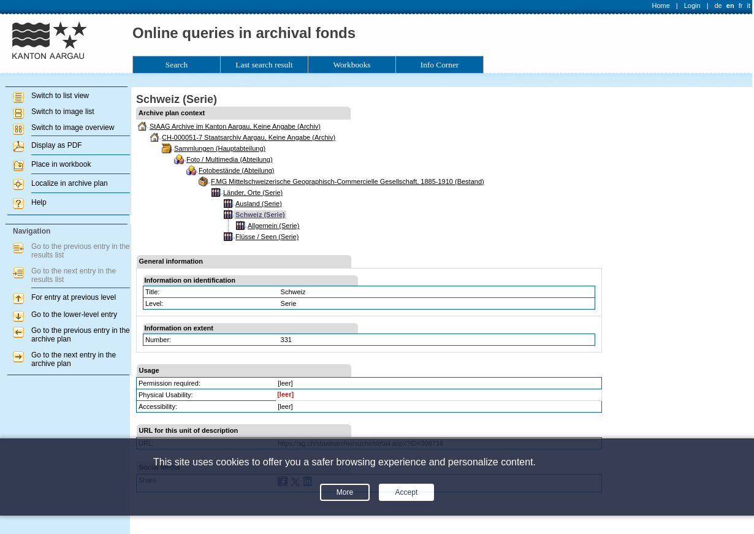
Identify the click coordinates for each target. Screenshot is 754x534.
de (718, 5)
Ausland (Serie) (258, 203)
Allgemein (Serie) (273, 225)
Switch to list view (60, 95)
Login (692, 5)
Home (661, 5)
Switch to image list (62, 111)
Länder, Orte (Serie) (253, 192)
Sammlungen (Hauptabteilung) (219, 148)
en (730, 5)
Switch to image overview (72, 127)
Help (39, 202)
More (345, 492)
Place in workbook (61, 164)
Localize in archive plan (69, 183)
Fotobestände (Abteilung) (237, 170)
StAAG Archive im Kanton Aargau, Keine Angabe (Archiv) (235, 126)
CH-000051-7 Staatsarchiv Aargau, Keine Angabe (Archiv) (248, 137)
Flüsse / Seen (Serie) (267, 236)
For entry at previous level (73, 297)
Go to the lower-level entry (74, 314)
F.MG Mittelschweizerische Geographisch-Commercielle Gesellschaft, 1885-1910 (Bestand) (347, 181)
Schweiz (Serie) (260, 214)
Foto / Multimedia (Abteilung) (229, 159)
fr (741, 5)
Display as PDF (56, 145)
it (749, 5)
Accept (406, 492)
